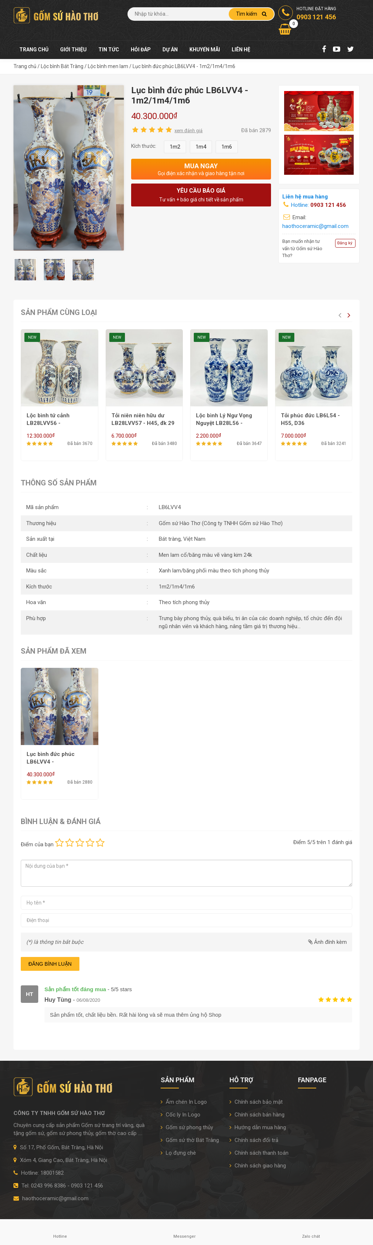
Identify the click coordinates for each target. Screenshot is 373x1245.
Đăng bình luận (50, 964)
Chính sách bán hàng (256, 1114)
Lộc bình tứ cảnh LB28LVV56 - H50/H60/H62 (48, 423)
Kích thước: (143, 146)
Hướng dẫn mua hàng (257, 1127)
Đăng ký (344, 243)
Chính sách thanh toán (258, 1153)
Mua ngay (201, 169)
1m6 (226, 146)
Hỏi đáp (141, 49)
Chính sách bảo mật (256, 1102)
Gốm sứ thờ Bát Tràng (190, 1140)
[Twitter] (350, 50)
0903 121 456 (328, 205)
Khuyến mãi (204, 49)
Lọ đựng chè (178, 1153)
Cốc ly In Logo (180, 1114)
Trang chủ (33, 49)
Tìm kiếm (251, 14)
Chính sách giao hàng (257, 1165)
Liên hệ (241, 49)
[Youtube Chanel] (336, 50)
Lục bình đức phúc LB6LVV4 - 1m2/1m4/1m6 (51, 762)
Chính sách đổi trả (253, 1140)
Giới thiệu (73, 49)
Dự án (170, 49)
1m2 (175, 146)
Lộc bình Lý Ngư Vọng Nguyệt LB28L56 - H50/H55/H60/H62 (224, 423)
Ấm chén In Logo (184, 1102)
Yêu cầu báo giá (201, 195)
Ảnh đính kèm (327, 942)
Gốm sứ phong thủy (187, 1127)
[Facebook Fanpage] (324, 50)
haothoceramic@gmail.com (315, 226)
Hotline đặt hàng (307, 14)
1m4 (201, 146)
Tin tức (108, 49)
